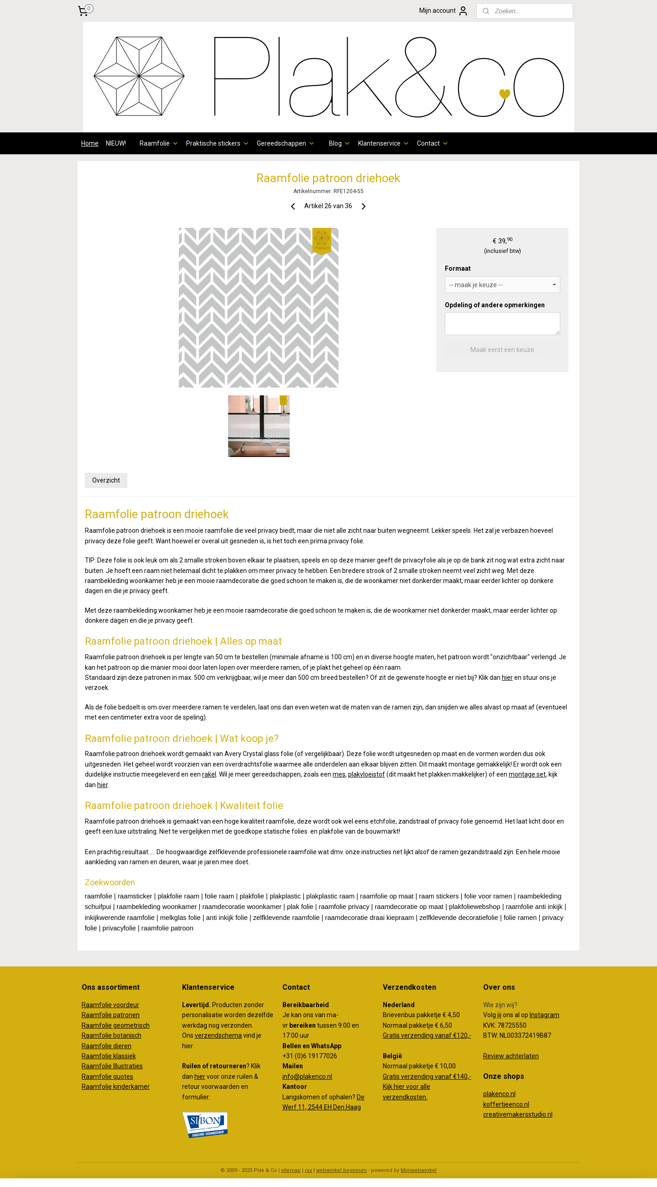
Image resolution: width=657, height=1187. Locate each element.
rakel (209, 774)
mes (339, 774)
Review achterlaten (511, 1056)
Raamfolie (159, 143)
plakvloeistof (366, 774)
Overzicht (106, 480)
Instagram (544, 1015)
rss (308, 1170)
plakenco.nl (499, 1094)
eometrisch (133, 1025)
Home (90, 143)
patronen (126, 1015)
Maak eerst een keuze (502, 349)
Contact (433, 143)
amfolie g (103, 1025)
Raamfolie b (99, 1035)
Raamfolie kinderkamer (116, 1086)
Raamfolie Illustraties (112, 1066)
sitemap (291, 1170)
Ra (85, 1025)
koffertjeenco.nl (506, 1104)
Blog (340, 143)
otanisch (129, 1035)
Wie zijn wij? (500, 1004)
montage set (527, 774)
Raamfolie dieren (106, 1046)
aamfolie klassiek (111, 1056)
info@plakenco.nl (307, 1076)
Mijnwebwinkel (419, 1170)
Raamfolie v (99, 1004)
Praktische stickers (218, 143)
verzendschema (218, 1035)
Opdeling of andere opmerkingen (495, 305)
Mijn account (444, 10)
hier (507, 677)
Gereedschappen (286, 143)
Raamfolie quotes (107, 1076)
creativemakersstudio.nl (518, 1114)
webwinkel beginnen (341, 1170)
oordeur (127, 1004)
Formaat (458, 268)
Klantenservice (384, 143)
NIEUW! (116, 143)
